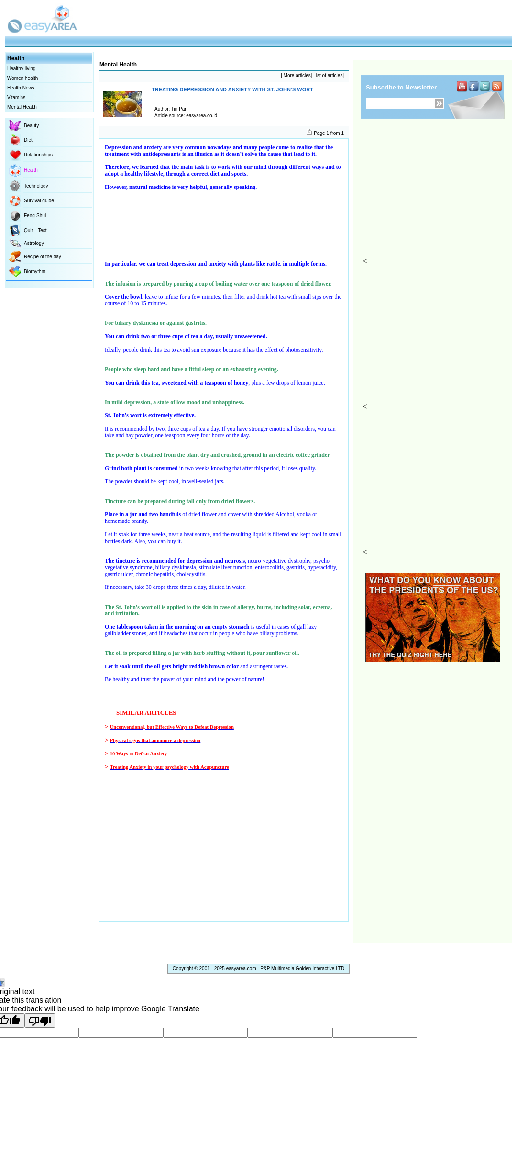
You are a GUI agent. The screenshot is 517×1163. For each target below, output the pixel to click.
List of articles (327, 75)
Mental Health (22, 107)
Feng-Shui (35, 215)
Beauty (31, 125)
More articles (296, 75)
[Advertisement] (436, 197)
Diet (28, 140)
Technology (36, 185)
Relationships (38, 154)
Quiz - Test (35, 230)
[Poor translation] (39, 1020)
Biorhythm (34, 271)
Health (31, 170)
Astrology (34, 243)
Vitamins (16, 97)
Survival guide (39, 200)
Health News (20, 87)
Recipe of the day (42, 256)
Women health (22, 78)
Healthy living (21, 68)
